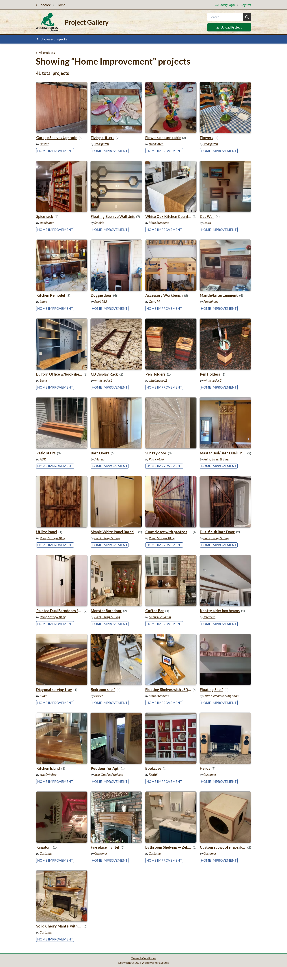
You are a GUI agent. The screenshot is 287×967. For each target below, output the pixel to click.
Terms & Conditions (143, 958)
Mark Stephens (159, 223)
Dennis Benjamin (160, 617)
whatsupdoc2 (103, 380)
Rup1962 (100, 301)
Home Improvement (55, 151)
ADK (43, 459)
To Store (43, 5)
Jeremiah (209, 617)
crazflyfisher (48, 775)
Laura (207, 223)
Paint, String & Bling (216, 459)
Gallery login (225, 5)
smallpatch (101, 144)
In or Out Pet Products (108, 775)
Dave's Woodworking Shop (220, 696)
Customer (209, 775)
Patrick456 (156, 459)
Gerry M (154, 301)
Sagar (43, 380)
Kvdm (43, 696)
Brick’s (98, 696)
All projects (45, 52)
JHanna (99, 459)
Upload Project (229, 27)
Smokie (99, 223)
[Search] (247, 17)
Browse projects (51, 39)
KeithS (153, 775)
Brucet (44, 144)
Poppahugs (210, 301)
